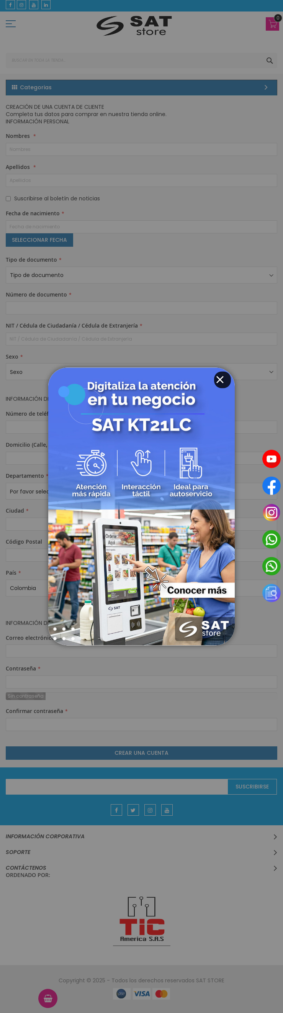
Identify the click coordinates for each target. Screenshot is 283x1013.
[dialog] (141, 506)
